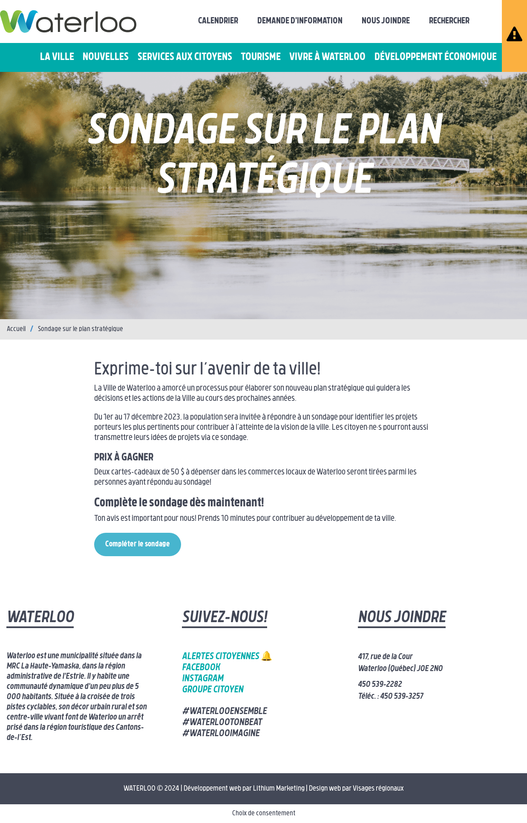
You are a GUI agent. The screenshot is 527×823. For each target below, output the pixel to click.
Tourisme (261, 57)
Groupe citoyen (212, 690)
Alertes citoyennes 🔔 (227, 657)
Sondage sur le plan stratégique (80, 329)
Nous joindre (386, 21)
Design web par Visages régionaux (356, 788)
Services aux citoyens (185, 57)
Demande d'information (300, 21)
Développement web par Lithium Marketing (244, 788)
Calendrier (218, 21)
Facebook (201, 668)
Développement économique (435, 57)
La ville (57, 57)
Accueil (16, 329)
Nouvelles (106, 57)
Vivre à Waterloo (327, 57)
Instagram (202, 679)
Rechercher (449, 21)
